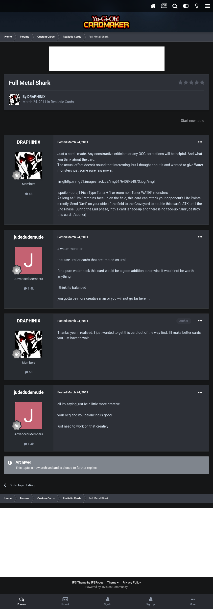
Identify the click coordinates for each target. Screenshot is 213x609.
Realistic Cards (62, 102)
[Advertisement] (107, 58)
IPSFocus (97, 582)
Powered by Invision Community (106, 587)
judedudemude (29, 237)
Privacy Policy (131, 582)
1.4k (29, 288)
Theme (113, 582)
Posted (72, 142)
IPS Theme (79, 582)
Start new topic (192, 121)
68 (29, 194)
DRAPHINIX (36, 97)
